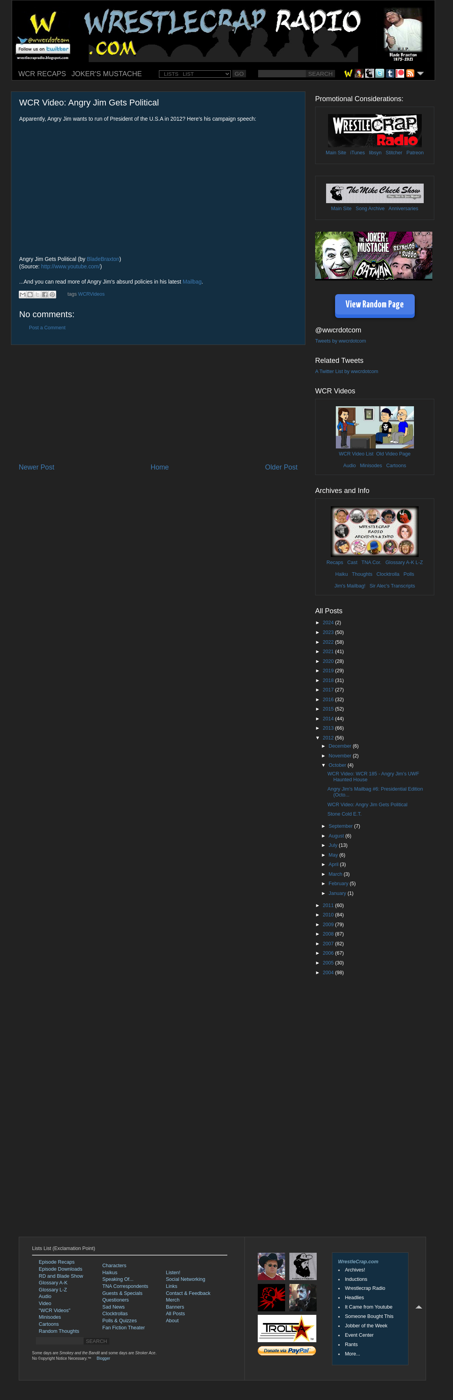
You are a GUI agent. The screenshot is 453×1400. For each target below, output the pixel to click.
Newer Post (36, 467)
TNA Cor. (371, 562)
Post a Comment (47, 327)
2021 (329, 651)
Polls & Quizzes (119, 1320)
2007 (329, 943)
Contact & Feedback (188, 1293)
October (338, 765)
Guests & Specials (122, 1293)
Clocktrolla (387, 574)
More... (352, 1354)
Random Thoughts (59, 1331)
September (341, 826)
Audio (349, 465)
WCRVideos (91, 294)
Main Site (336, 152)
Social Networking (185, 1279)
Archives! (355, 1270)
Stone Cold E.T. (344, 814)
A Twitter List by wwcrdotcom (346, 371)
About (172, 1320)
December (341, 746)
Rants (351, 1344)
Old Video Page (393, 454)
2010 (329, 915)
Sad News (113, 1307)
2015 (329, 709)
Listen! (173, 1272)
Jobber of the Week (366, 1326)
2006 (329, 953)
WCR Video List (356, 454)
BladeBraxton (103, 259)
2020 (329, 661)
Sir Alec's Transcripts (392, 586)
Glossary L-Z (53, 1290)
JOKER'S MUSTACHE (106, 74)
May (334, 855)
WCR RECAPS (42, 74)
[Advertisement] (158, 404)
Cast (352, 562)
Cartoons (396, 465)
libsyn (375, 152)
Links (171, 1286)
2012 (329, 738)
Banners (175, 1307)
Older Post (281, 467)
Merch (173, 1300)
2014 (329, 718)
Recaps (334, 562)
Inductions (356, 1279)
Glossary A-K (399, 562)
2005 (329, 963)
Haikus (110, 1272)
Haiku (341, 574)
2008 (329, 934)
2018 (329, 680)
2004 (329, 972)
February (339, 883)
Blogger (103, 1358)
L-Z (418, 562)
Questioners (115, 1300)
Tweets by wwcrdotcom (340, 341)
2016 (329, 699)
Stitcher (394, 152)
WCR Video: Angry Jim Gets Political (367, 804)
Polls (408, 574)
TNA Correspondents (125, 1286)
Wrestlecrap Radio (365, 1288)
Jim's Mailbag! (349, 586)
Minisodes (371, 465)
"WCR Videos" (54, 1310)
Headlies (354, 1297)
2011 (329, 905)
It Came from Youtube (368, 1307)
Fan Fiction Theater (123, 1327)
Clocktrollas (115, 1313)
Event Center (359, 1335)
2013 (329, 728)
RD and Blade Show (61, 1276)
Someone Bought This (369, 1316)
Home (159, 467)
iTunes (357, 152)
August (337, 836)
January (338, 893)
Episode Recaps (57, 1262)
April (334, 864)
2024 (329, 622)
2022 (329, 642)
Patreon (415, 152)
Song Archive (370, 208)
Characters (114, 1265)
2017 (329, 690)
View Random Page (375, 304)
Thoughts (362, 574)
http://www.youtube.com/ (70, 266)
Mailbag (192, 282)
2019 (329, 670)
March (336, 874)
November (341, 756)
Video (45, 1303)
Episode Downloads (60, 1269)
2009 (329, 924)
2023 (329, 632)
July (334, 845)
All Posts (175, 1313)
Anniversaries (403, 208)
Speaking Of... (118, 1279)
